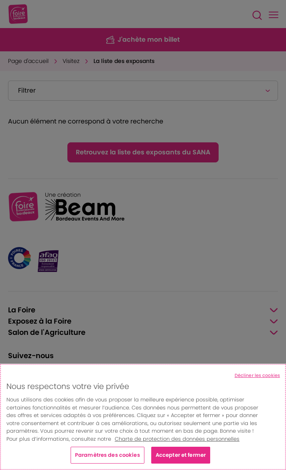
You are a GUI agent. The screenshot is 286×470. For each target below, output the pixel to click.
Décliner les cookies (257, 375)
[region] (143, 417)
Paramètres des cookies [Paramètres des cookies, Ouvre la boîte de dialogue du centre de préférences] (107, 455)
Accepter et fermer (181, 455)
